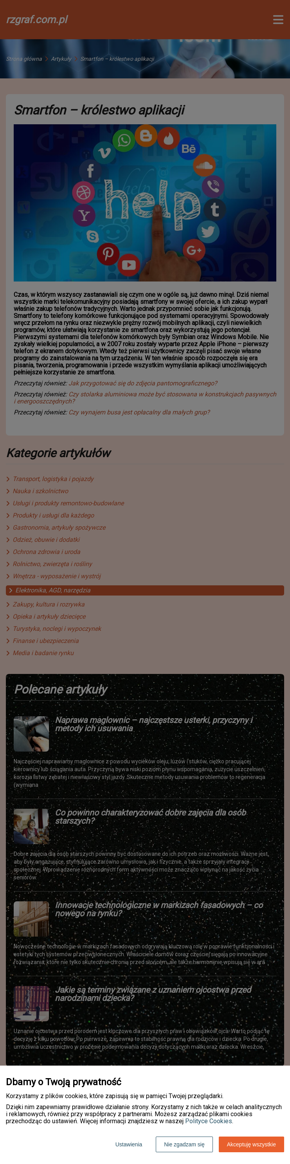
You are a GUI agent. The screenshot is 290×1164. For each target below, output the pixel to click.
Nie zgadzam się (184, 1144)
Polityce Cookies (208, 1121)
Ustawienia (128, 1144)
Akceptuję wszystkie (251, 1144)
